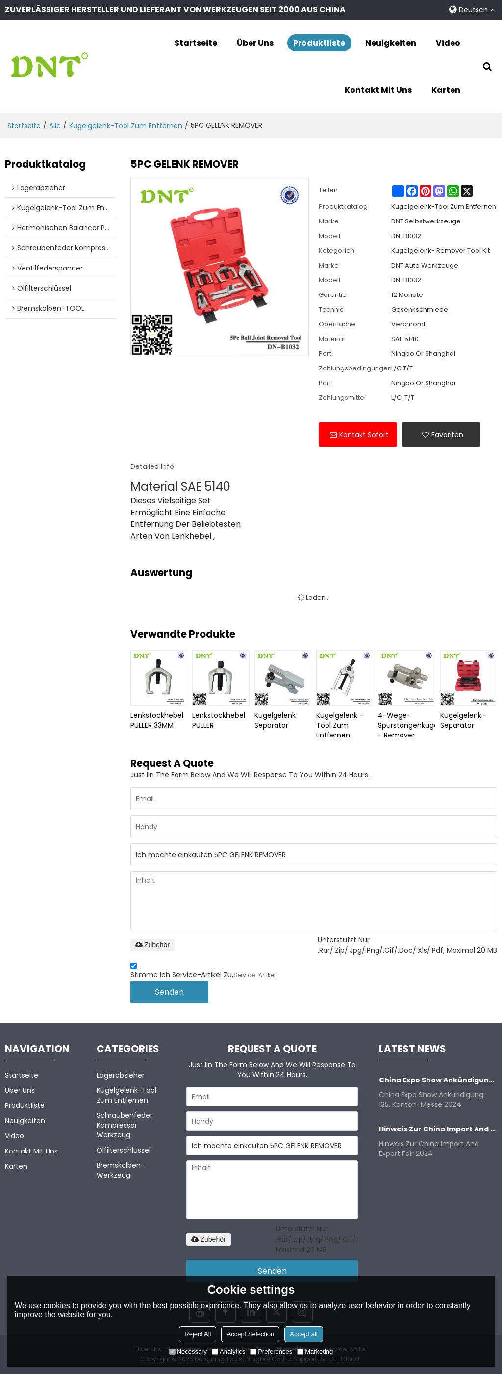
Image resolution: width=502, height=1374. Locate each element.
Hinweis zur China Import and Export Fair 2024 (438, 1129)
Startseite (196, 43)
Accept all (303, 1334)
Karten (445, 90)
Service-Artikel (254, 975)
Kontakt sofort (364, 435)
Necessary (188, 1351)
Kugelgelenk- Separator (462, 720)
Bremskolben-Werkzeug (121, 1170)
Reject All (197, 1334)
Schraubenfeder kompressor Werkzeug (124, 1125)
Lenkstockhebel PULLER (218, 720)
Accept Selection (250, 1334)
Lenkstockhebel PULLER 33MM (156, 720)
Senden (169, 992)
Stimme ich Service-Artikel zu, (203, 972)
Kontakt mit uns (378, 90)
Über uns (255, 43)
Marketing (315, 1351)
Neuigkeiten (390, 43)
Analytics (228, 1351)
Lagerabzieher (121, 1075)
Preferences (271, 1351)
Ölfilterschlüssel (124, 1150)
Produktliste (319, 43)
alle (55, 126)
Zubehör (152, 945)
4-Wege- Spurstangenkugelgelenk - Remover (406, 725)
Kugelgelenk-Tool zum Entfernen (125, 126)
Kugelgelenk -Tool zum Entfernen (339, 725)
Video (448, 43)
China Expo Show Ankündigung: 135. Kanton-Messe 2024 (438, 1080)
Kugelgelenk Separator (275, 720)
